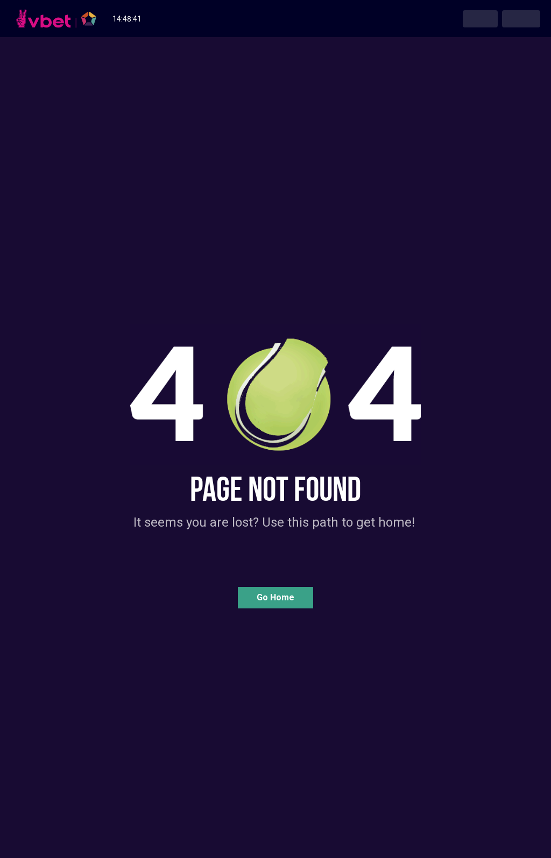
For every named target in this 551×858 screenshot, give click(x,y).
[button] (275, 597)
